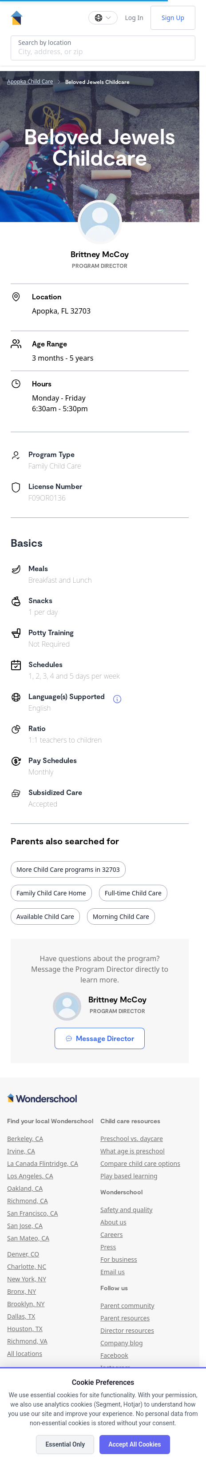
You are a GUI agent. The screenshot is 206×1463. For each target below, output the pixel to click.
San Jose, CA (25, 1225)
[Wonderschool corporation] (99, 1098)
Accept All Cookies (134, 1444)
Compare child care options (140, 1163)
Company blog (121, 1343)
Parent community (127, 1305)
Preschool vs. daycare (131, 1138)
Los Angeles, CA (30, 1176)
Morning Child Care (121, 916)
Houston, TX (25, 1328)
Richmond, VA (27, 1341)
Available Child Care (45, 916)
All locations (24, 1353)
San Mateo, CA (28, 1238)
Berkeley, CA (25, 1138)
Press (108, 1247)
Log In (134, 17)
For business (118, 1259)
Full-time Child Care (133, 893)
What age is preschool (132, 1151)
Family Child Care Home (51, 893)
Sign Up (173, 17)
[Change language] (103, 17)
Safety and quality (126, 1209)
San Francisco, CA (32, 1213)
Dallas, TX (21, 1316)
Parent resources (125, 1318)
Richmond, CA (27, 1201)
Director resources (127, 1330)
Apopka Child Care (30, 81)
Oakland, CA (25, 1188)
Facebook (114, 1355)
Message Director (99, 1038)
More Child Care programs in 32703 (68, 869)
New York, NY (26, 1279)
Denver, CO (23, 1254)
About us (113, 1222)
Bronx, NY (21, 1291)
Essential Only (65, 1444)
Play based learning (129, 1176)
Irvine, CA (21, 1151)
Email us (112, 1272)
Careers (111, 1234)
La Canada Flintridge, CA (42, 1163)
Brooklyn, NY (25, 1304)
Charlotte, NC (26, 1266)
